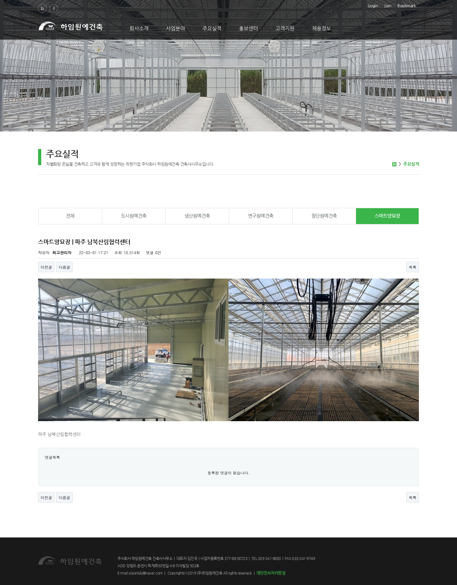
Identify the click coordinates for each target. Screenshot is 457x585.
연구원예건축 (261, 215)
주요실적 (212, 28)
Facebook (54, 8)
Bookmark (406, 5)
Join (387, 5)
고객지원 (285, 28)
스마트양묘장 (387, 215)
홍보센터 (248, 28)
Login (373, 5)
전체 (70, 215)
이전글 (46, 267)
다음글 (64, 267)
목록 (412, 267)
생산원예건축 (197, 215)
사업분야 (175, 28)
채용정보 (321, 28)
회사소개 (139, 28)
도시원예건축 (134, 215)
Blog (42, 8)
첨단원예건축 (324, 215)
